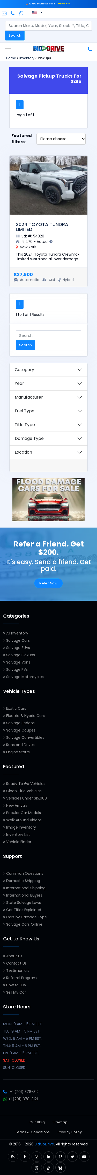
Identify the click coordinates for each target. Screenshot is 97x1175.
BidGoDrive (44, 1144)
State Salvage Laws (22, 902)
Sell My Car (14, 992)
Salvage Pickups (19, 655)
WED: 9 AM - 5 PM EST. (22, 1038)
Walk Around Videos (22, 820)
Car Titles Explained (22, 909)
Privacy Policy (70, 1132)
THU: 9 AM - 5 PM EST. (22, 1045)
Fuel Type (24, 411)
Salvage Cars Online (22, 924)
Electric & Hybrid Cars (24, 715)
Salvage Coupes (19, 730)
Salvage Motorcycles (23, 676)
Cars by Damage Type (25, 917)
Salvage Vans (16, 662)
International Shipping (24, 888)
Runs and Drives (19, 744)
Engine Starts (16, 752)
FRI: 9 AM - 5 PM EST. (21, 1053)
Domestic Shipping (21, 880)
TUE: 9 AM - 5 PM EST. (22, 1031)
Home (11, 58)
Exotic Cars (14, 708)
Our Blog (37, 1122)
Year (19, 383)
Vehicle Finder (17, 841)
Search (15, 35)
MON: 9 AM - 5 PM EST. (23, 1024)
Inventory (26, 58)
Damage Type (29, 438)
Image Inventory (19, 827)
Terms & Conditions (32, 1132)
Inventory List (16, 834)
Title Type (25, 425)
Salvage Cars (16, 640)
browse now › (64, 4)
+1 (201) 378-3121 (21, 1091)
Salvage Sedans (19, 723)
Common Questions (23, 873)
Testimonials (16, 970)
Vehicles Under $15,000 (25, 798)
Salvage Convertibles (23, 737)
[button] (12, 1156)
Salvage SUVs (16, 647)
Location (23, 452)
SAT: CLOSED (14, 1060)
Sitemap (60, 1122)
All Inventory (15, 633)
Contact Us (15, 963)
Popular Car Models (22, 812)
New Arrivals (15, 805)
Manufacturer (29, 397)
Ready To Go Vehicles (24, 783)
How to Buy (14, 985)
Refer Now (48, 583)
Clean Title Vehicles (22, 791)
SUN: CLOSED (14, 1067)
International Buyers (22, 895)
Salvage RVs (15, 669)
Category (24, 370)
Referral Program (20, 977)
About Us (12, 956)
